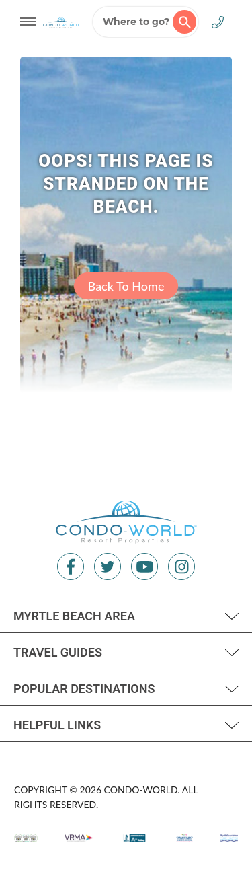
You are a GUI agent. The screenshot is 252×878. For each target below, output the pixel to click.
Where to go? (149, 22)
